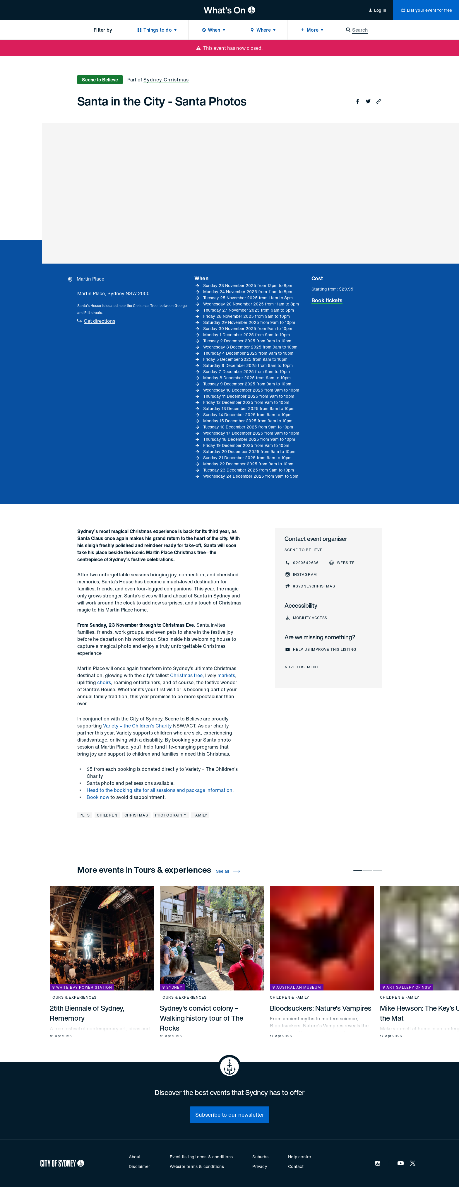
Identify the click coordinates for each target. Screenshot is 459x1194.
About (135, 1157)
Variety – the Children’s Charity (137, 725)
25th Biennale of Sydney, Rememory (87, 1013)
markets (226, 675)
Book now (98, 797)
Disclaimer (139, 1166)
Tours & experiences (73, 997)
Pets (85, 815)
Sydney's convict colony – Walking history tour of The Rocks (201, 1018)
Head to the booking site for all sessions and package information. (160, 790)
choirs (104, 682)
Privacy (259, 1166)
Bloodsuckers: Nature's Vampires (320, 1008)
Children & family (289, 997)
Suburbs (260, 1157)
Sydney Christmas (166, 79)
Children (107, 815)
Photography (170, 815)
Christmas (136, 815)
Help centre (299, 1157)
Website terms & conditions (197, 1166)
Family (200, 815)
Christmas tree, (187, 675)
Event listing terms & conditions (201, 1157)
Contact (296, 1166)
